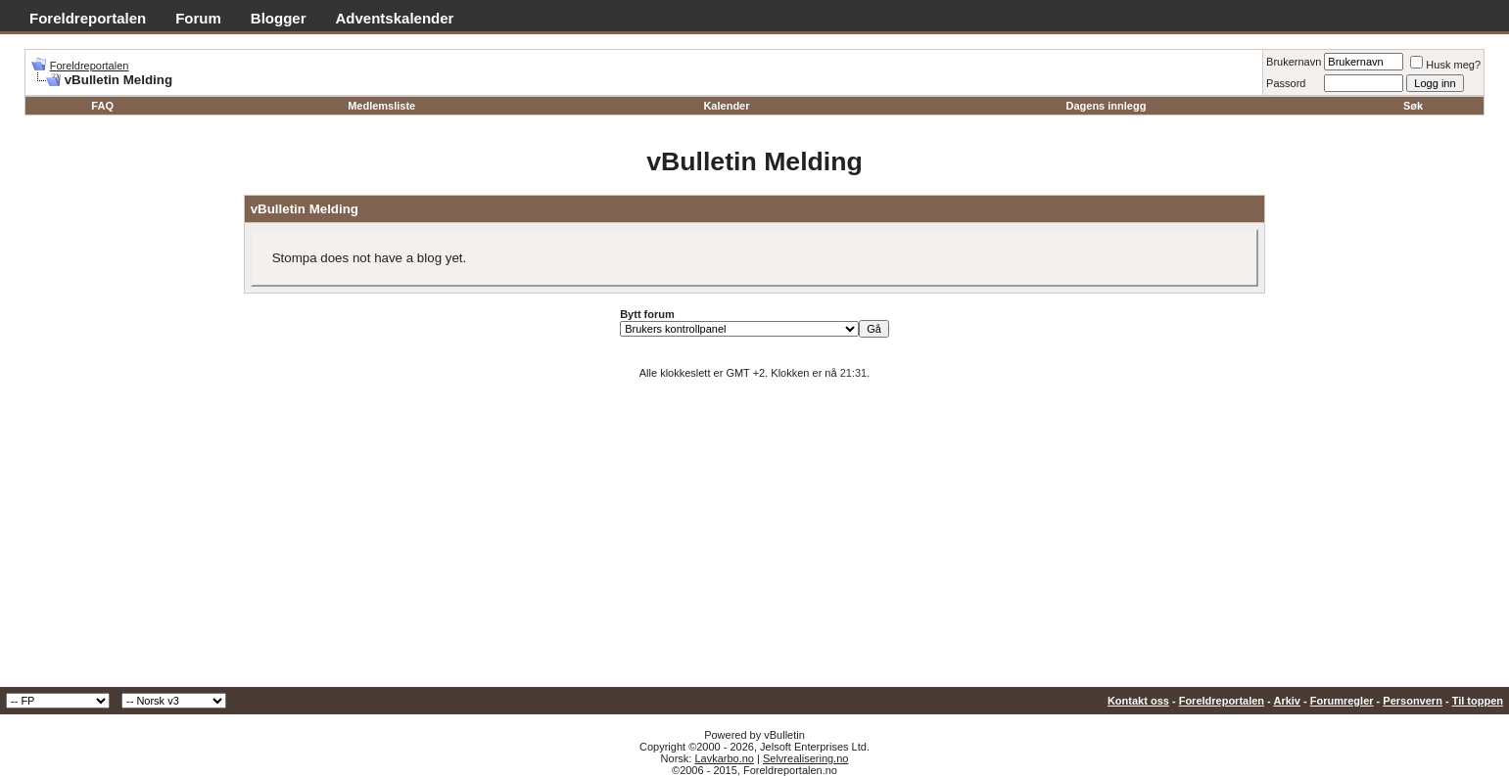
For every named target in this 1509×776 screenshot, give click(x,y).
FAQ (102, 106)
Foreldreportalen (87, 18)
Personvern (1412, 701)
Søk (1413, 106)
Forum (198, 18)
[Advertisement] (755, 540)
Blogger (279, 18)
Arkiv (1286, 701)
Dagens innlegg (1105, 106)
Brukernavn (1293, 62)
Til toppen (1477, 701)
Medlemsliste (381, 106)
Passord (1285, 83)
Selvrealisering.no (805, 758)
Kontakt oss (1138, 701)
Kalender (726, 106)
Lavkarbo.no (724, 758)
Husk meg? (1445, 64)
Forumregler (1342, 701)
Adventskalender (395, 18)
